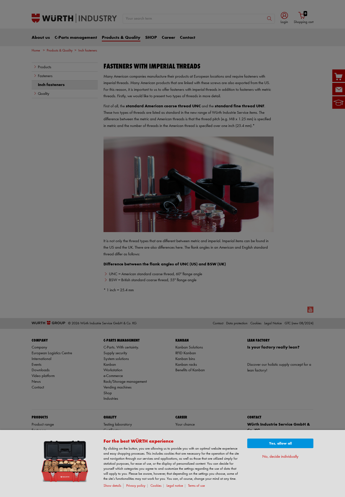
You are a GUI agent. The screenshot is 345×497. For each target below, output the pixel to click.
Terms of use (196, 486)
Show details (112, 486)
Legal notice (175, 486)
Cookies (155, 486)
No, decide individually (280, 457)
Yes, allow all (280, 443)
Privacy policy (135, 486)
